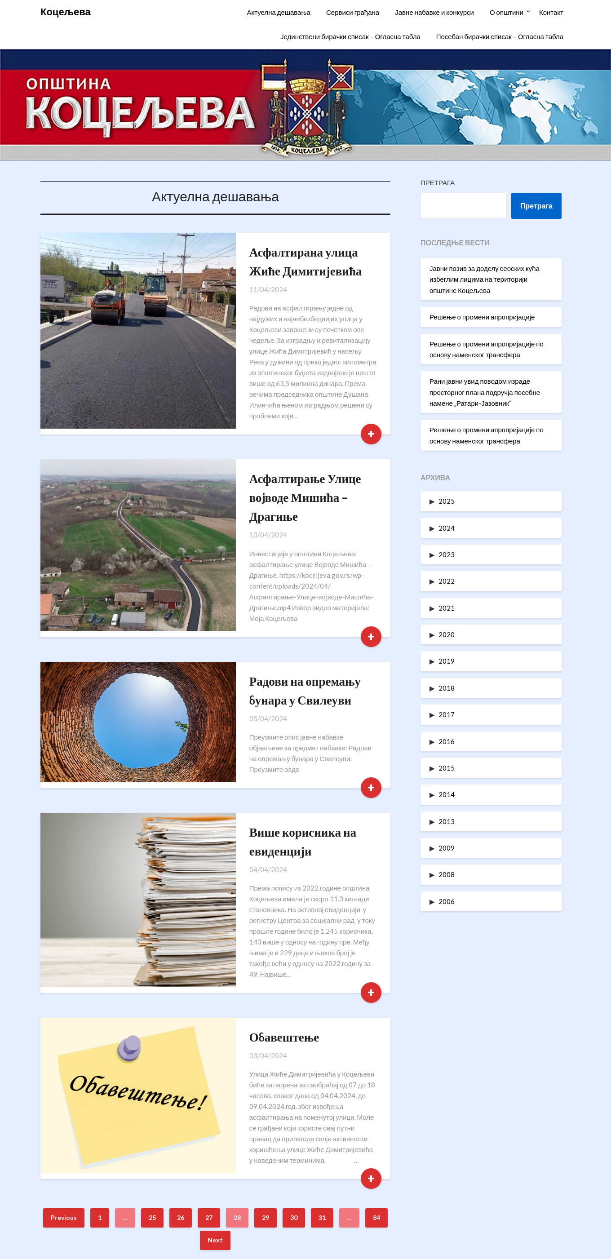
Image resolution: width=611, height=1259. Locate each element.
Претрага (438, 182)
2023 (446, 554)
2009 (446, 848)
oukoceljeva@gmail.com (138, 1205)
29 (265, 1061)
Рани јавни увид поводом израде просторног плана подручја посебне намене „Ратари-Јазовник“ (484, 392)
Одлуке (480, 1205)
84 (376, 1061)
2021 (446, 608)
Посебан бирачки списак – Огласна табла (499, 36)
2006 (446, 901)
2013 (446, 821)
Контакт (551, 12)
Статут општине (480, 1185)
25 (152, 1061)
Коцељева (65, 11)
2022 (446, 581)
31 (322, 1061)
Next (215, 1083)
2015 (446, 768)
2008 (446, 874)
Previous (64, 1061)
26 (180, 1061)
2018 (446, 688)
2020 (446, 634)
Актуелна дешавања (278, 12)
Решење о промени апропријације (482, 317)
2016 (446, 741)
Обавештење (229, 902)
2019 (446, 661)
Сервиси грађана (352, 12)
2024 (446, 528)
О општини (506, 12)
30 (293, 1061)
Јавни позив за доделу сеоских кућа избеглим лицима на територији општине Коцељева (484, 279)
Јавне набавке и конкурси (434, 12)
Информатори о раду (479, 1166)
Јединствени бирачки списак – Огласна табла (350, 36)
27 (209, 1061)
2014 (446, 794)
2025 (446, 501)
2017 (446, 714)
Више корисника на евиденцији (280, 748)
